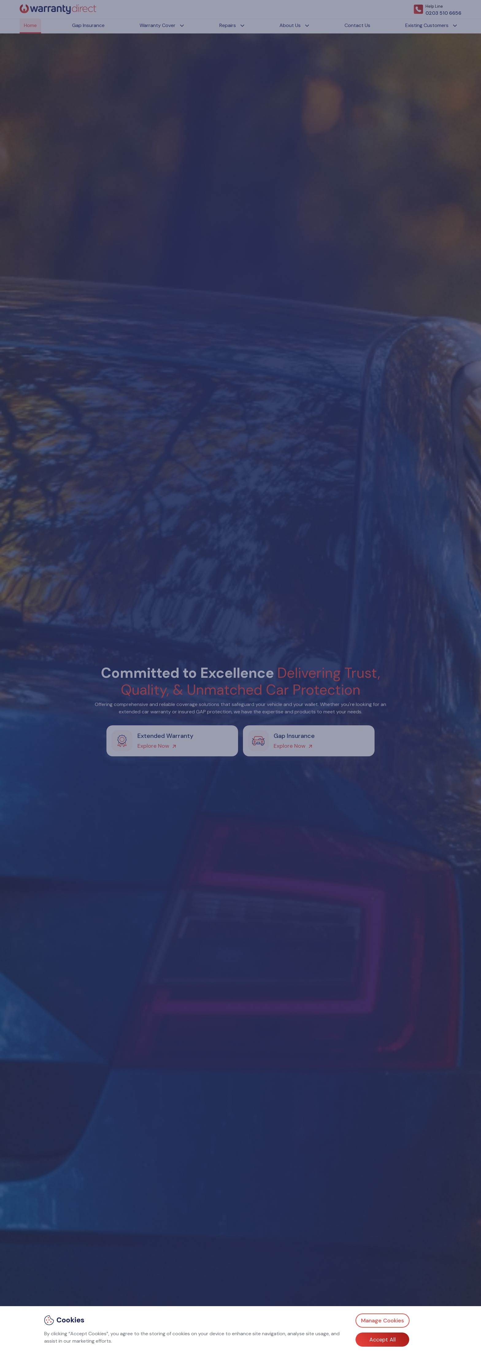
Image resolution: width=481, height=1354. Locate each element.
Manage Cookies (382, 1320)
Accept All (382, 1339)
